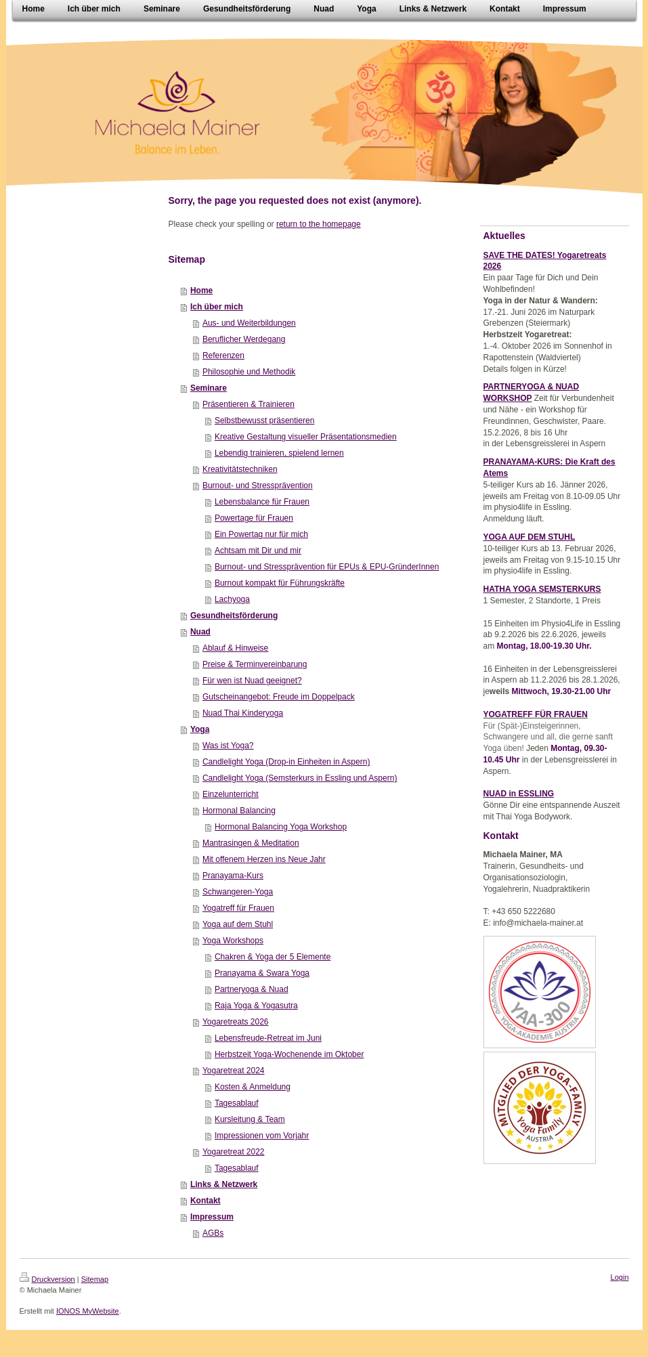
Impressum (212, 1217)
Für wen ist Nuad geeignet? (252, 680)
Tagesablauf (237, 1103)
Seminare (208, 388)
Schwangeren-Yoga (237, 892)
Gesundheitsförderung (234, 615)
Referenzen (223, 355)
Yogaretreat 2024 (233, 1070)
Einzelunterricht (230, 794)
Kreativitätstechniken (240, 469)
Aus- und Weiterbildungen (249, 323)
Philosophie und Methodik (248, 371)
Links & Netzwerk (223, 1184)
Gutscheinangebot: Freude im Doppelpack (278, 697)
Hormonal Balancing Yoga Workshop (281, 827)
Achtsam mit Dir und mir (258, 550)
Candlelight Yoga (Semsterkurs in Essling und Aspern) (299, 778)
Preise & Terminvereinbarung (254, 664)
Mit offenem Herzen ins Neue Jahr (264, 859)
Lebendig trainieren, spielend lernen (279, 453)
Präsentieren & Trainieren (248, 404)
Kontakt (205, 1200)
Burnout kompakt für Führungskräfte (280, 583)
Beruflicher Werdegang (244, 339)
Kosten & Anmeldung (252, 1087)
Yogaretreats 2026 (235, 1022)
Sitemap (94, 1279)
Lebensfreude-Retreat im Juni (268, 1038)
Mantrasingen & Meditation (250, 843)
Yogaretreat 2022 (233, 1152)
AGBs (212, 1233)
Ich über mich (216, 306)
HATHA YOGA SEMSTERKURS (542, 589)
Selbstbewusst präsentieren (264, 420)
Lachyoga (232, 599)
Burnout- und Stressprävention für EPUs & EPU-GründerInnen (327, 567)
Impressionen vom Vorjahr (262, 1135)
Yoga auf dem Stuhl (237, 924)
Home (201, 290)
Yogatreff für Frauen (238, 908)
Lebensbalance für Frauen (262, 502)
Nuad (200, 632)
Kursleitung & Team (250, 1119)
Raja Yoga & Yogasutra (256, 1005)
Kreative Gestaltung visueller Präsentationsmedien (306, 436)
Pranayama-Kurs (232, 875)
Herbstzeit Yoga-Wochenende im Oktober (289, 1054)
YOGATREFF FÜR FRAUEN (535, 714)
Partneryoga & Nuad (251, 989)
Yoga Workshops (232, 940)
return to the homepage (318, 224)
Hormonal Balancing (239, 810)
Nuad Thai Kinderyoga (242, 713)
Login (620, 1277)
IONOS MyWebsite (87, 1311)
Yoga (199, 729)
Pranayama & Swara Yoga (262, 973)
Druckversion (47, 1279)
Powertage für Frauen (254, 518)
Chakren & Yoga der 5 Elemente (272, 957)
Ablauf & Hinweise (235, 648)
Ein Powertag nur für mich (261, 534)
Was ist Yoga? (228, 745)
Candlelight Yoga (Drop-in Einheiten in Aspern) (286, 762)
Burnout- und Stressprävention (257, 485)
